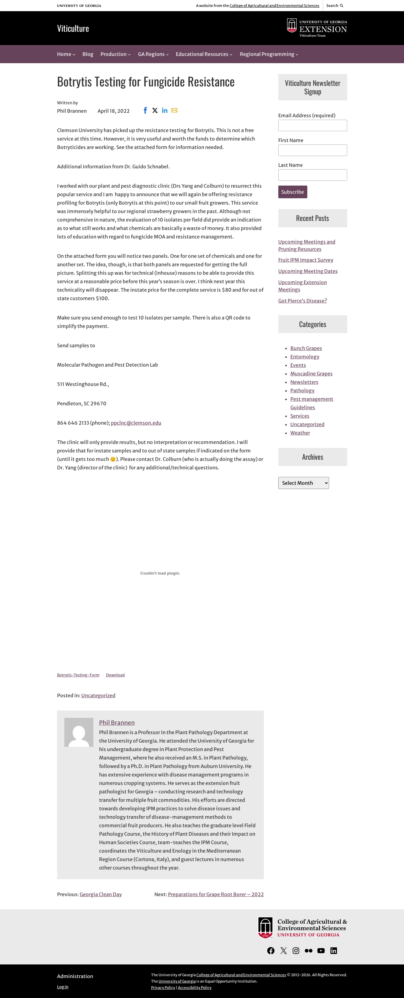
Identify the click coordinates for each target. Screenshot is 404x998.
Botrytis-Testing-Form (78, 674)
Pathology (302, 390)
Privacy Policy (163, 987)
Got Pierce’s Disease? (302, 301)
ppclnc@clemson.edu (136, 423)
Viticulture (73, 28)
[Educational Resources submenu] (231, 54)
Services (299, 416)
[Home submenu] (74, 54)
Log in (63, 987)
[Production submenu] (129, 54)
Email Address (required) (306, 115)
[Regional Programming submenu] (297, 54)
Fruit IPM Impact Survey (305, 260)
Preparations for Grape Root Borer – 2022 (216, 894)
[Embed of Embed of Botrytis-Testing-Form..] (160, 573)
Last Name (290, 165)
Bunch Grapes (306, 348)
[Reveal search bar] (335, 5)
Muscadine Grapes (311, 374)
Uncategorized (98, 695)
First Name (290, 140)
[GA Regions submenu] (167, 54)
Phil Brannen (117, 722)
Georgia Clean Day (101, 894)
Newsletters (304, 382)
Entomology (304, 357)
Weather (300, 433)
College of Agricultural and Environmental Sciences (274, 5)
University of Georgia (177, 981)
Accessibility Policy (195, 987)
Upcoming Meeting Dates (308, 271)
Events (298, 365)
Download (115, 674)
